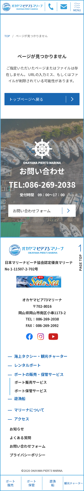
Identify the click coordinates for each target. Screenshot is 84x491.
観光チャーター (73, 483)
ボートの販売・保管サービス (39, 374)
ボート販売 (10, 483)
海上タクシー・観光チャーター (40, 356)
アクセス (21, 418)
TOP (7, 36)
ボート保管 (31, 483)
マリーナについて (29, 410)
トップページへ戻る (26, 99)
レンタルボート (27, 365)
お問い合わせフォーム (32, 210)
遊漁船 (53, 483)
